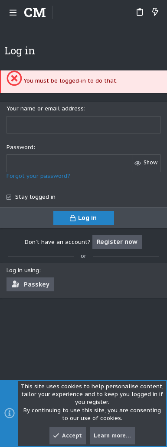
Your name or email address (45, 108)
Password (20, 147)
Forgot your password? (38, 176)
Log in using (23, 270)
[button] (13, 12)
